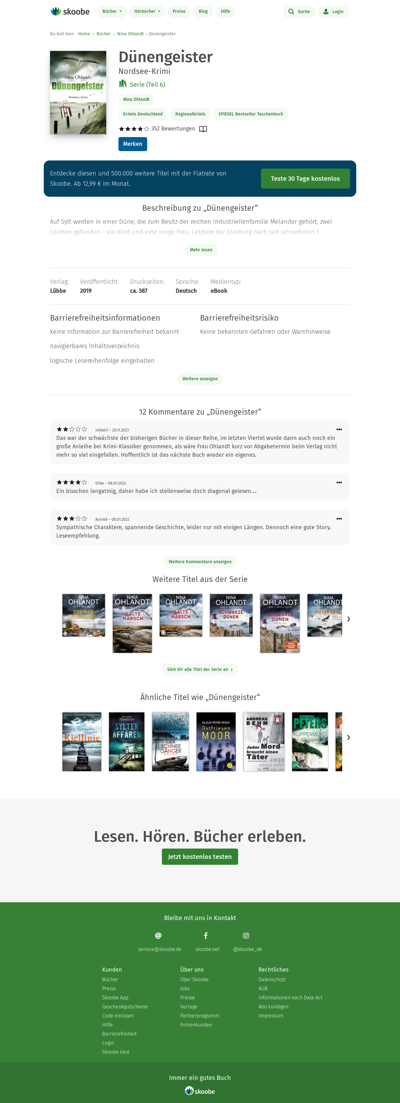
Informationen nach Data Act (290, 998)
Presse (187, 998)
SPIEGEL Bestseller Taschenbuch (250, 114)
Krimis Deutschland (142, 114)
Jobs (185, 989)
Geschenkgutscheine (125, 1007)
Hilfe (225, 11)
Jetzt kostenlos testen (200, 856)
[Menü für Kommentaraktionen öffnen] (339, 430)
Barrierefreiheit (119, 1034)
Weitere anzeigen (200, 379)
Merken (132, 143)
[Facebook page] (207, 942)
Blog (203, 11)
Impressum (270, 1016)
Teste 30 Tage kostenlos (305, 178)
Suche (299, 11)
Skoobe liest (115, 1052)
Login (333, 11)
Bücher (110, 11)
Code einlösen (118, 1016)
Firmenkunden (196, 1025)
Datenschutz (272, 979)
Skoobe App (115, 998)
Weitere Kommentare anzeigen (200, 561)
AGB (263, 989)
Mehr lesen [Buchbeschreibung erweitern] (201, 250)
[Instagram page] (247, 942)
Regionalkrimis (190, 114)
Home (84, 34)
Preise (179, 11)
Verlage (189, 1007)
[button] (349, 619)
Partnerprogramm (200, 1016)
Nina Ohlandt (130, 34)
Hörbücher (145, 11)
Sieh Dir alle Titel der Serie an (200, 669)
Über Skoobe (194, 979)
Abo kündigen (273, 1007)
